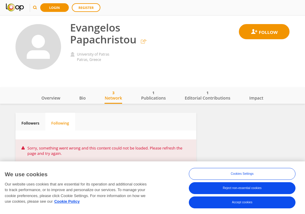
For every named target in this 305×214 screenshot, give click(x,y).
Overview (50, 98)
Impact (256, 98)
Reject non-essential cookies (242, 189)
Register (86, 7)
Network (113, 95)
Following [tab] (60, 123)
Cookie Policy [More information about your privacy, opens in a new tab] (67, 202)
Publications (153, 95)
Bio (82, 98)
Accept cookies (242, 203)
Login (54, 7)
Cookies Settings (242, 174)
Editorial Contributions (207, 95)
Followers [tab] (30, 123)
